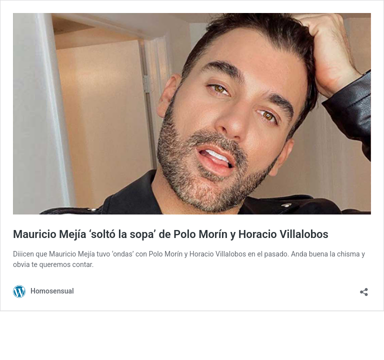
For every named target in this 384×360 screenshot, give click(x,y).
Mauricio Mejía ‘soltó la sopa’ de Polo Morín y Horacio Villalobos (170, 234)
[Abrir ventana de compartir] (364, 288)
